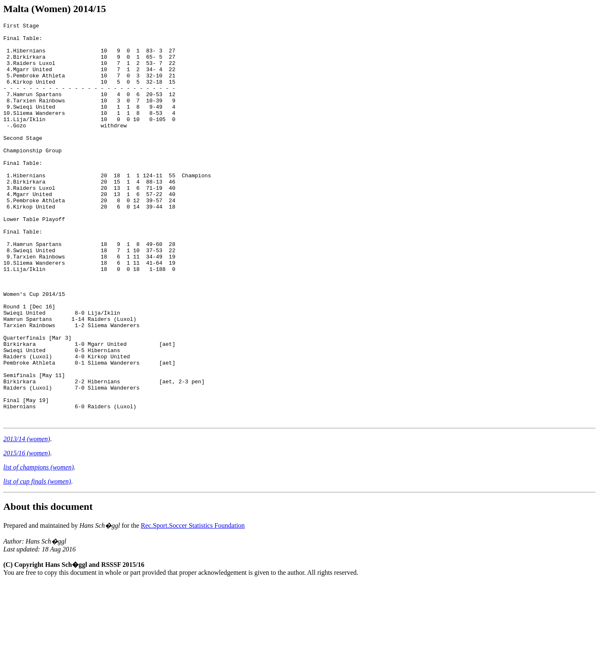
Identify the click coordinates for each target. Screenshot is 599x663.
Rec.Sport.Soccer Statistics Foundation (193, 605)
